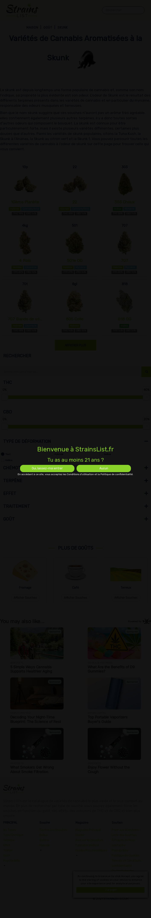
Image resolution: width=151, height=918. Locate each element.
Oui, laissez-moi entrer (47, 468)
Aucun (103, 468)
